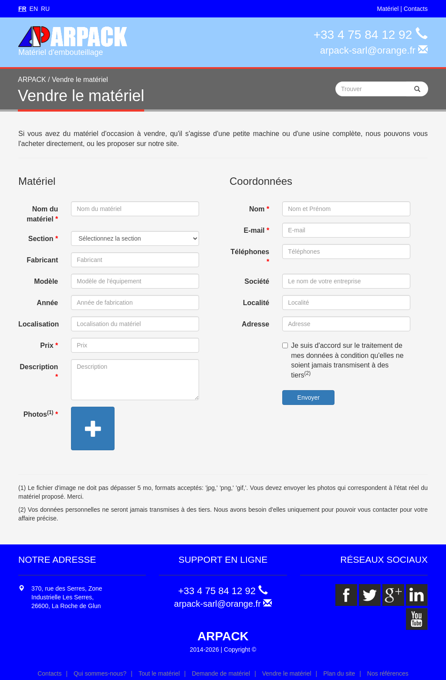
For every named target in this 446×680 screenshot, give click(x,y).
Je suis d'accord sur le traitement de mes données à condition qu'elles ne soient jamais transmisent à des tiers (342, 360)
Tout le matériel (159, 673)
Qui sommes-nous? (100, 673)
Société (256, 281)
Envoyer (308, 397)
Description (39, 372)
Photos (41, 413)
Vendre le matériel (286, 673)
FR (22, 8)
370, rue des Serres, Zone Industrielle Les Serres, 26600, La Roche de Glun (66, 597)
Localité (256, 302)
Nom (259, 209)
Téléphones (249, 256)
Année (47, 302)
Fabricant (42, 260)
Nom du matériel (42, 214)
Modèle (46, 281)
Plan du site (339, 673)
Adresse (255, 324)
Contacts (416, 8)
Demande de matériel (221, 673)
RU (45, 8)
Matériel (388, 8)
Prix (49, 345)
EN (34, 8)
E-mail (257, 230)
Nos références (388, 673)
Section (43, 238)
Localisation (38, 324)
